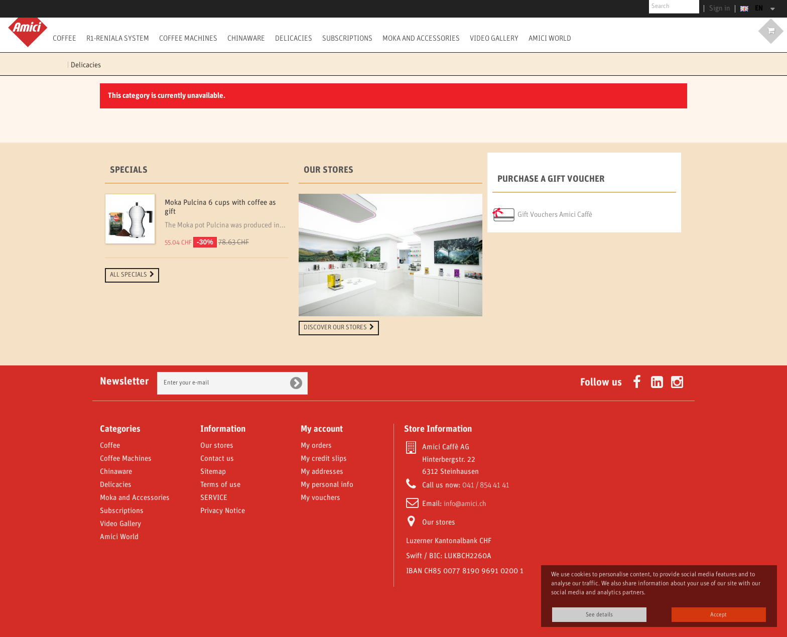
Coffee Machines (188, 38)
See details (599, 614)
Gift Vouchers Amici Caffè (554, 214)
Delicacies (293, 38)
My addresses (322, 471)
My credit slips (324, 458)
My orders (316, 445)
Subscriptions (347, 38)
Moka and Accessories (421, 38)
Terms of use (220, 484)
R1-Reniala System (117, 38)
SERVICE (213, 497)
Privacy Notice (222, 511)
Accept (718, 614)
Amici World (550, 38)
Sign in (721, 9)
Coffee (64, 38)
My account (322, 429)
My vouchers (320, 497)
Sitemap (213, 471)
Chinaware (246, 38)
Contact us (217, 458)
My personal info (327, 484)
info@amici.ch (465, 503)
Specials (129, 170)
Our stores (328, 170)
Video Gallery (494, 38)
